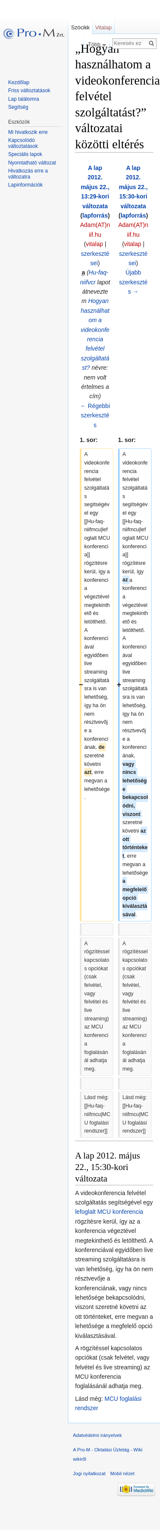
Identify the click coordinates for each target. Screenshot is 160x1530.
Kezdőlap (18, 82)
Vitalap (103, 27)
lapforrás (95, 215)
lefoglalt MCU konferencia (109, 1211)
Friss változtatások (29, 91)
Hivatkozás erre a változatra (28, 174)
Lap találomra (23, 99)
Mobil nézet (122, 1473)
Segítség (18, 107)
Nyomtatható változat (32, 163)
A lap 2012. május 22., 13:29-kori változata (95, 187)
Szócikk (80, 27)
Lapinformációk (25, 185)
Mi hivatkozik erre (28, 132)
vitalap (94, 244)
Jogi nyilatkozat (89, 1473)
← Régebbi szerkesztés (95, 415)
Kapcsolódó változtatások (23, 143)
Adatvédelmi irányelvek (97, 1435)
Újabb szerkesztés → (133, 282)
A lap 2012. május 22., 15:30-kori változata (133, 187)
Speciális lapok (25, 154)
